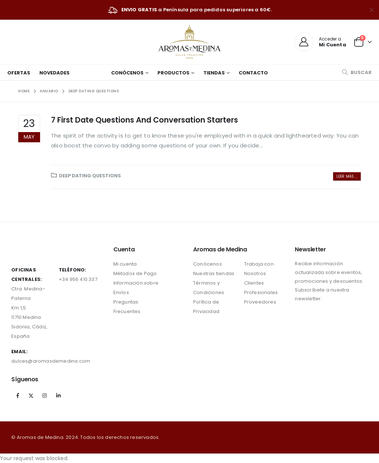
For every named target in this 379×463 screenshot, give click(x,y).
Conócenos (127, 72)
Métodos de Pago (135, 273)
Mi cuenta (125, 264)
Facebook (17, 395)
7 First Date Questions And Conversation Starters (144, 120)
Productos (173, 72)
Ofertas (18, 72)
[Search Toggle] (357, 72)
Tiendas (214, 72)
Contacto (253, 72)
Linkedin (58, 395)
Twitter (31, 395)
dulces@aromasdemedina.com (50, 361)
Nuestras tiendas (213, 273)
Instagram (44, 395)
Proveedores (260, 301)
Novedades (54, 72)
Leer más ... (346, 176)
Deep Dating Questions (90, 175)
